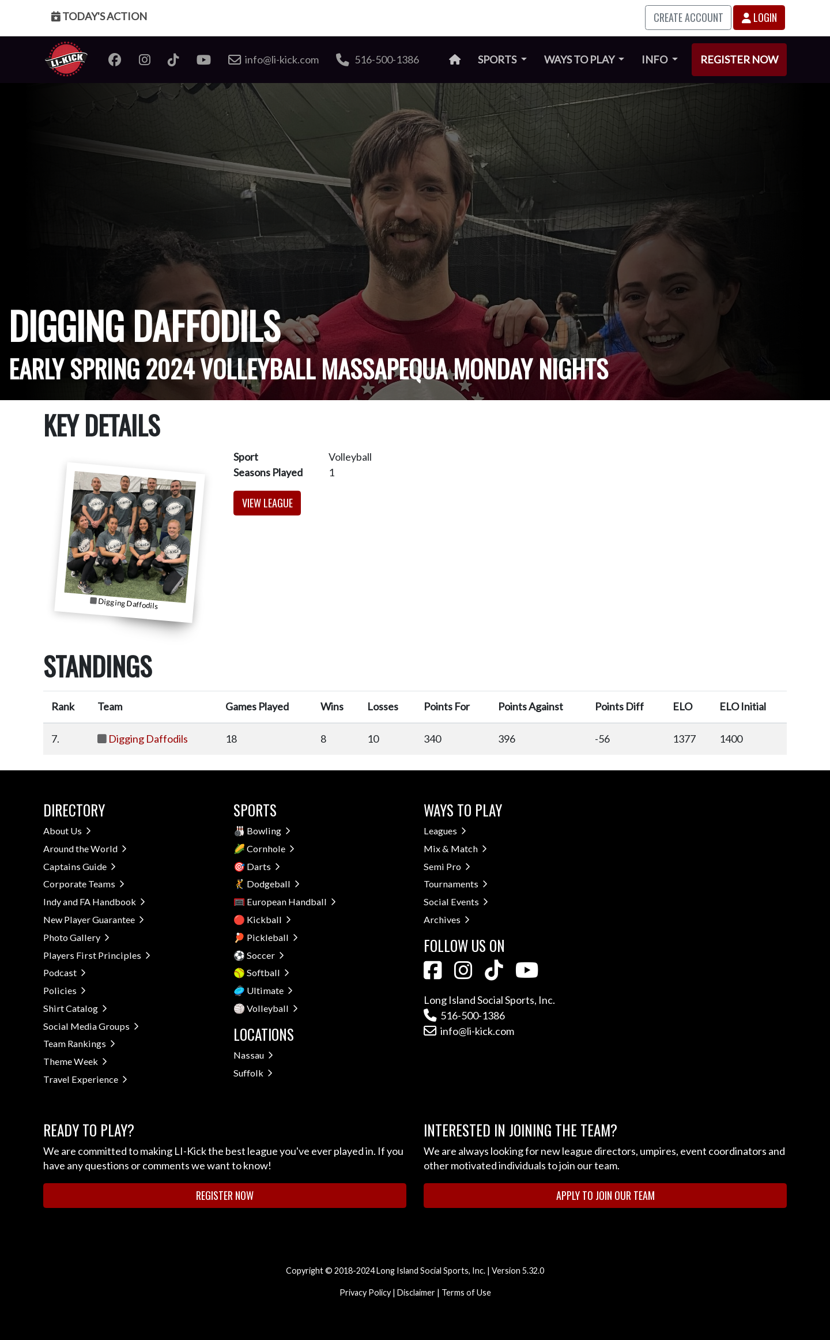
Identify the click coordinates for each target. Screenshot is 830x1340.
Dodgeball (273, 883)
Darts (263, 866)
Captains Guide (79, 866)
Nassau (253, 1054)
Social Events (456, 901)
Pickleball (272, 937)
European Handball (291, 901)
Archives (447, 919)
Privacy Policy (365, 1292)
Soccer (265, 955)
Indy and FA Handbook (94, 901)
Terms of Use (466, 1292)
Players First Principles (96, 955)
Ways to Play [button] (580, 59)
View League (267, 502)
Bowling (268, 830)
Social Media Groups (91, 1026)
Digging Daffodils (148, 738)
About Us (67, 830)
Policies (64, 990)
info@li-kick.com (469, 1031)
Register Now (739, 59)
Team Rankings (79, 1043)
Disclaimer (416, 1292)
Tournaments (456, 883)
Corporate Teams (83, 883)
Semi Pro (447, 866)
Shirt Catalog (75, 1008)
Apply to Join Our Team (605, 1195)
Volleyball (272, 1008)
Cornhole (271, 848)
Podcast (64, 972)
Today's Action (99, 16)
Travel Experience (85, 1079)
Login (759, 17)
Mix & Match (455, 848)
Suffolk (253, 1072)
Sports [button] (498, 59)
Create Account (688, 17)
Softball (268, 972)
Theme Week (75, 1061)
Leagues (445, 830)
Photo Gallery (76, 937)
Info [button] (655, 59)
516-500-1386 (377, 59)
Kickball (269, 919)
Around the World (85, 848)
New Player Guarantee (93, 919)
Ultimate (270, 990)
